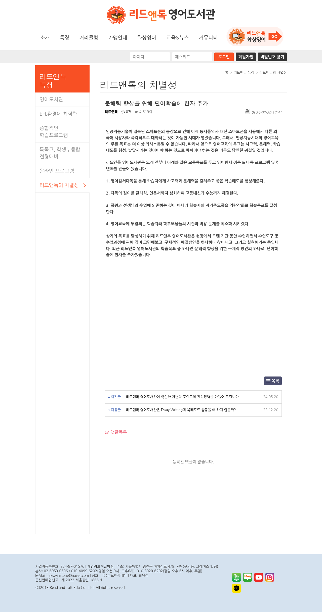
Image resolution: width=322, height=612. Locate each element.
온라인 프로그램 (56, 170)
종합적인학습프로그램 (53, 132)
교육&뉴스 (177, 37)
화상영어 (146, 37)
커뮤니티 (208, 37)
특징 (64, 37)
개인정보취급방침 (100, 566)
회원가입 (245, 57)
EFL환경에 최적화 (58, 113)
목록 (272, 381)
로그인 (224, 57)
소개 (45, 37)
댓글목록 (116, 432)
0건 (127, 112)
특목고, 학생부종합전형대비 (59, 153)
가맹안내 (117, 37)
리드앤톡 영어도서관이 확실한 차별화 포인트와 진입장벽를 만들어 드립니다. (183, 397)
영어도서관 (51, 99)
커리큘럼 (88, 37)
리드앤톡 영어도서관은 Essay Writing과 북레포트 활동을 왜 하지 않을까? (181, 410)
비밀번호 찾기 (272, 57)
